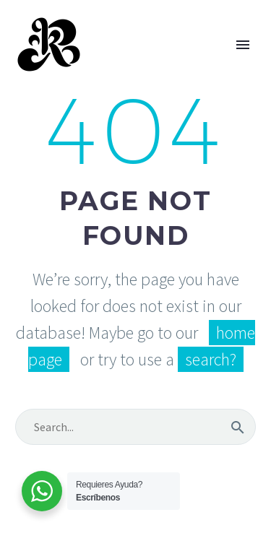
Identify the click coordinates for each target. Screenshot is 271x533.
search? (210, 359)
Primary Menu (242, 44)
